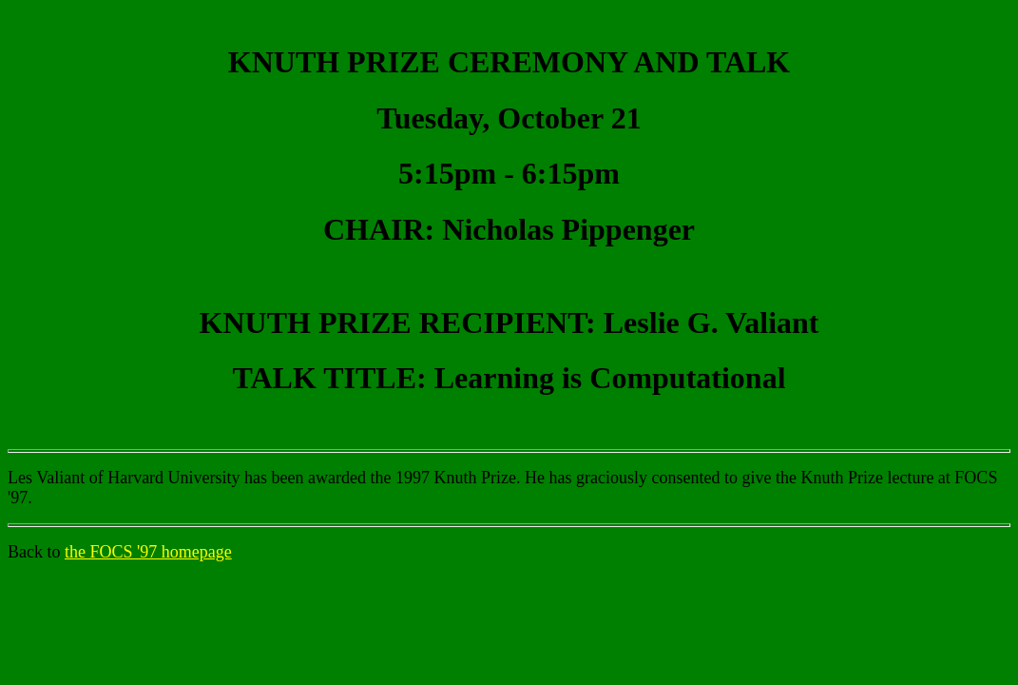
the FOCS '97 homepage (148, 551)
